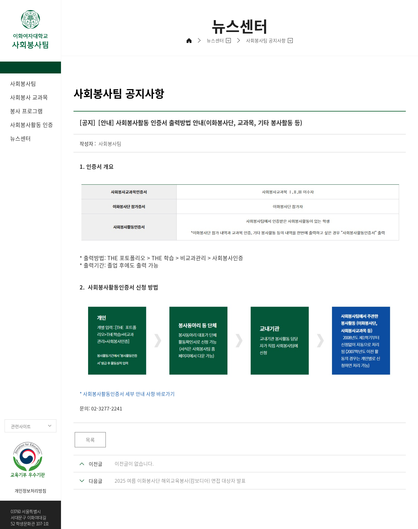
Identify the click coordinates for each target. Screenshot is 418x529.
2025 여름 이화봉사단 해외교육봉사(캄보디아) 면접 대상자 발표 (180, 480)
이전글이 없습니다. (134, 463)
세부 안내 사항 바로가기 (149, 393)
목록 (90, 439)
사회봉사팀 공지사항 (266, 40)
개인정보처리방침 (30, 491)
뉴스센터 (215, 40)
